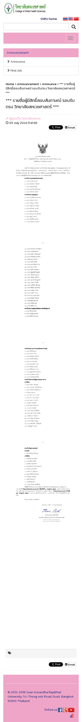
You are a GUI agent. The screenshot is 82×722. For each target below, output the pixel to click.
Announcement (18, 52)
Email (70, 128)
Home (10, 84)
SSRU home (48, 19)
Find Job (14, 70)
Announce (16, 61)
